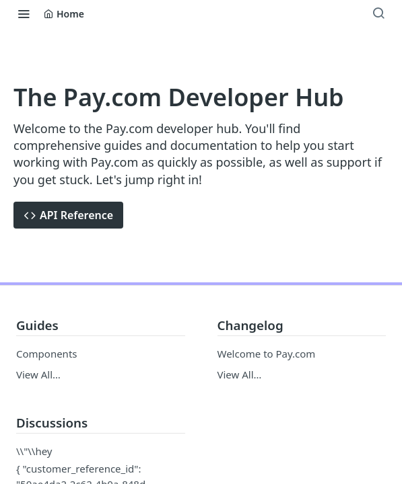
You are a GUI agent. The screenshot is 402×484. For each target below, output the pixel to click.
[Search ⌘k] (378, 13)
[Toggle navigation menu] (23, 13)
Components (46, 353)
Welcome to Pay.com (266, 353)
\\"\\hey (34, 451)
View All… (38, 374)
